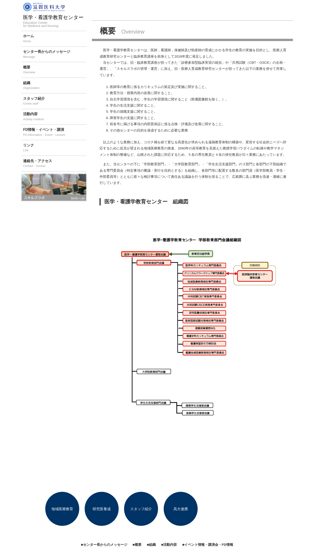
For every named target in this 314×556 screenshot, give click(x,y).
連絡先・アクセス (54, 164)
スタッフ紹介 (54, 101)
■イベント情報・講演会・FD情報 (207, 544)
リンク (54, 148)
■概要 (137, 544)
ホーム (54, 39)
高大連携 (180, 509)
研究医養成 (102, 509)
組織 (54, 86)
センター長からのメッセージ (54, 54)
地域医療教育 (62, 509)
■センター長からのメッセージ (104, 544)
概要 (54, 70)
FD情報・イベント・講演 (54, 132)
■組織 (151, 544)
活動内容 (54, 117)
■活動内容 (169, 544)
